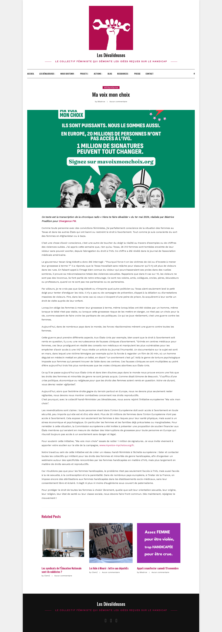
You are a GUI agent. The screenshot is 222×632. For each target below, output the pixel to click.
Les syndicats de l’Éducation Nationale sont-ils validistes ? (61, 570)
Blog (110, 73)
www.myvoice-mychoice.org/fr (116, 445)
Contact (149, 73)
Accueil (30, 73)
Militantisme (111, 87)
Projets (83, 73)
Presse (137, 73)
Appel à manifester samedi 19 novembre (157, 568)
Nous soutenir (67, 73)
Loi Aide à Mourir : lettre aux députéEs (108, 568)
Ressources (122, 73)
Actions (97, 73)
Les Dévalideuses (111, 55)
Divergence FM (67, 221)
